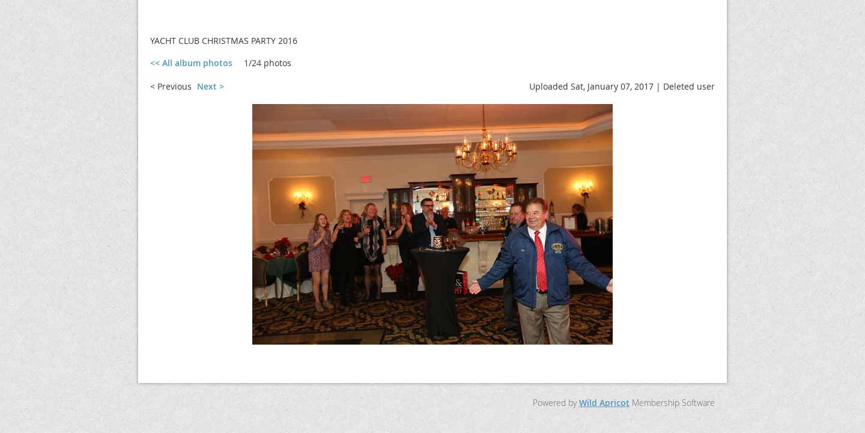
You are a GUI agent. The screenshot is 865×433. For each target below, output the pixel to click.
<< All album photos (191, 63)
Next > (210, 86)
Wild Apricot (604, 402)
